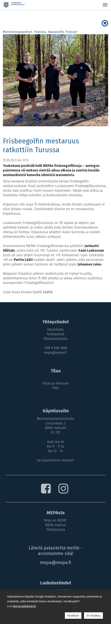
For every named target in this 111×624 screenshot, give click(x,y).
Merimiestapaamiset (17, 32)
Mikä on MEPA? (55, 520)
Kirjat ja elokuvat (56, 383)
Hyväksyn (73, 615)
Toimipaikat (55, 334)
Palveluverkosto (55, 339)
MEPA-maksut (55, 525)
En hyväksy (93, 615)
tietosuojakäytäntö (24, 606)
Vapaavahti (56, 32)
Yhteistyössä (55, 529)
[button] (105, 5)
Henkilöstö (55, 329)
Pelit (55, 388)
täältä (48, 292)
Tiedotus (40, 32)
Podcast (71, 32)
